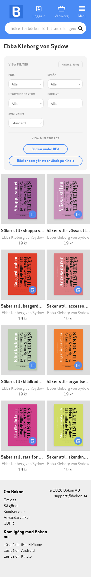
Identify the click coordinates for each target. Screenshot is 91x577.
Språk (52, 74)
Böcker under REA (45, 149)
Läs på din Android (19, 550)
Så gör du (11, 505)
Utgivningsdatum (21, 94)
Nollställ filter (70, 64)
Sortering (16, 113)
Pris (11, 74)
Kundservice (14, 511)
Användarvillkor (17, 517)
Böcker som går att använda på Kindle (45, 161)
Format (53, 94)
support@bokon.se (68, 495)
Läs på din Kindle (18, 556)
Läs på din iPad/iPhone (23, 544)
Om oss (10, 499)
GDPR (9, 523)
